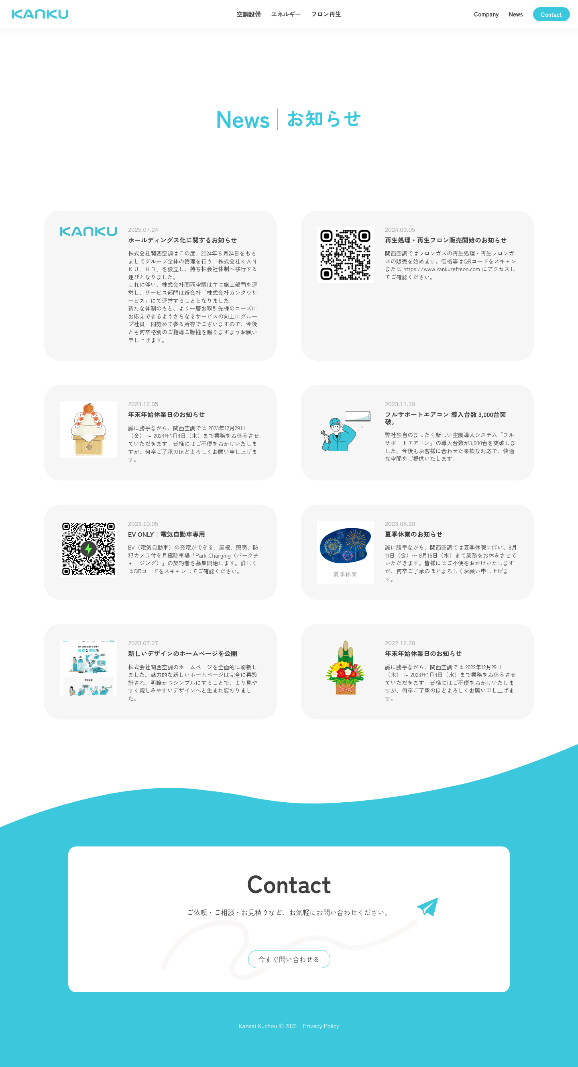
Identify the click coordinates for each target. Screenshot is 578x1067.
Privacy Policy (321, 1025)
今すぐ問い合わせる (289, 959)
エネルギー (286, 14)
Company (486, 14)
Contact (551, 14)
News (516, 14)
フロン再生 (326, 14)
